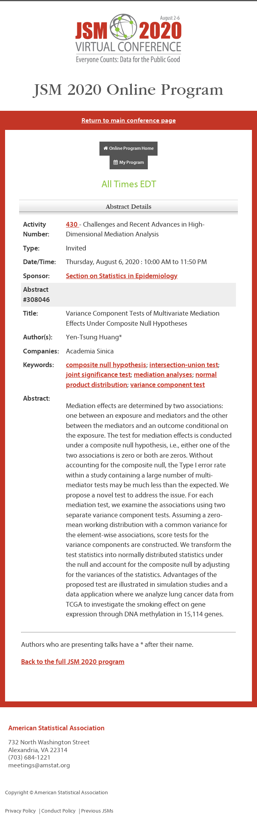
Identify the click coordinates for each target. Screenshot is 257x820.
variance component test (167, 385)
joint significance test (98, 375)
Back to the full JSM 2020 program (72, 662)
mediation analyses (163, 375)
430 (72, 224)
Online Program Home (128, 148)
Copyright (16, 792)
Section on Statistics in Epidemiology (121, 276)
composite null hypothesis (106, 365)
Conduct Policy (58, 811)
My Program (128, 162)
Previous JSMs (97, 811)
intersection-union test (183, 365)
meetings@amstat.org (39, 765)
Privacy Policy (20, 811)
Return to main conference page (129, 120)
